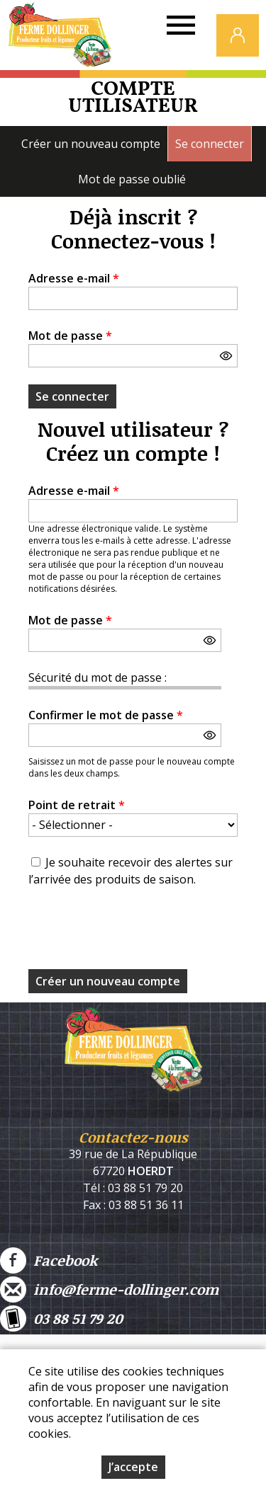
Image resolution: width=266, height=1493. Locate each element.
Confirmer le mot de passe (105, 715)
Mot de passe (70, 335)
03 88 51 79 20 (61, 1318)
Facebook (48, 1260)
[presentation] (136, 932)
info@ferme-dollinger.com (109, 1289)
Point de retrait (76, 805)
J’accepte (133, 1467)
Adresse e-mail (73, 278)
